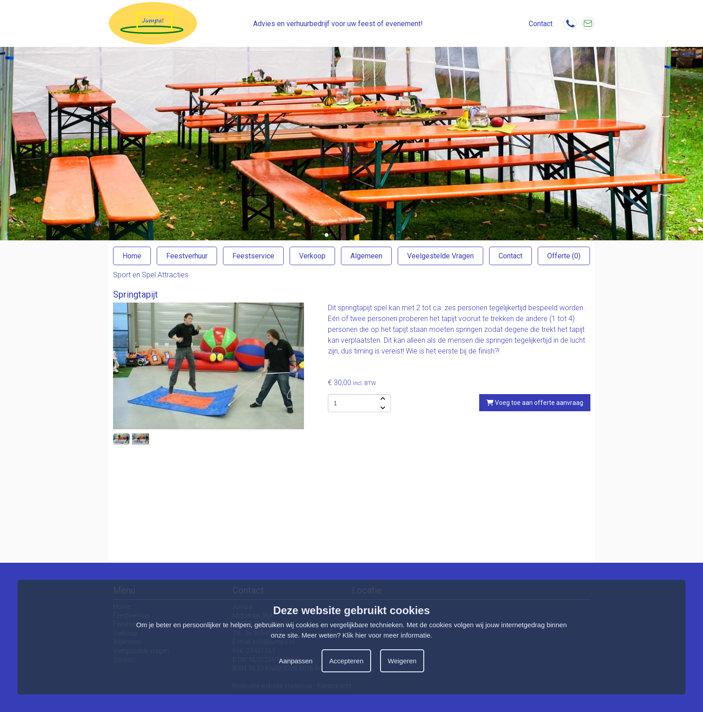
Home (131, 256)
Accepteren (346, 661)
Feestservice (253, 256)
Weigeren (402, 661)
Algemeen (366, 256)
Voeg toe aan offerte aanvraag (534, 402)
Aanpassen (296, 661)
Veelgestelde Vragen (440, 256)
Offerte (564, 256)
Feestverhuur (187, 256)
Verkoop (312, 256)
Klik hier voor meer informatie (387, 635)
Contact (510, 256)
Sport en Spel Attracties (150, 275)
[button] (326, 235)
